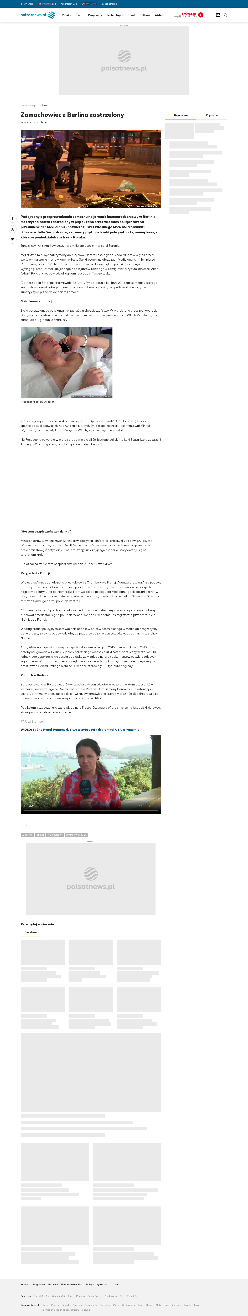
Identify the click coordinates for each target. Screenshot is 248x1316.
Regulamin (39, 1284)
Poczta (55, 1305)
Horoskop (105, 1305)
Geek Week (111, 1296)
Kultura (145, 15)
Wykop (12, 239)
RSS (226, 4)
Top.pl (197, 1305)
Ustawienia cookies (72, 1284)
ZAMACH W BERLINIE (76, 835)
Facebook (215, 4)
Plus (122, 1296)
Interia (45, 1305)
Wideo (158, 15)
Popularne (31, 932)
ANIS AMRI (27, 835)
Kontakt (25, 1284)
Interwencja (27, 3)
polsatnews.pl (29, 106)
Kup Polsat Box (69, 3)
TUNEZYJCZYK (55, 835)
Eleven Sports (94, 1296)
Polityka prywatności (97, 1284)
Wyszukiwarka (225, 15)
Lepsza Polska (109, 3)
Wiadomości (58, 1296)
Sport (131, 15)
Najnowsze (181, 115)
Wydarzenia (128, 1305)
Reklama (53, 1284)
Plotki (116, 1305)
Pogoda (80, 1296)
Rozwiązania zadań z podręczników (60, 1310)
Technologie (114, 15)
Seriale (187, 1305)
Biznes (149, 1305)
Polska (66, 15)
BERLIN (40, 835)
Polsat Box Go (41, 1296)
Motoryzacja (162, 1305)
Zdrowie (176, 1305)
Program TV (91, 1305)
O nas (116, 1284)
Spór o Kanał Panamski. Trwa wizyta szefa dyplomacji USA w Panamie (86, 730)
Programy (95, 15)
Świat (80, 15)
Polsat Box (133, 1296)
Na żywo (77, 1305)
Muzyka (86, 1310)
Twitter (220, 4)
